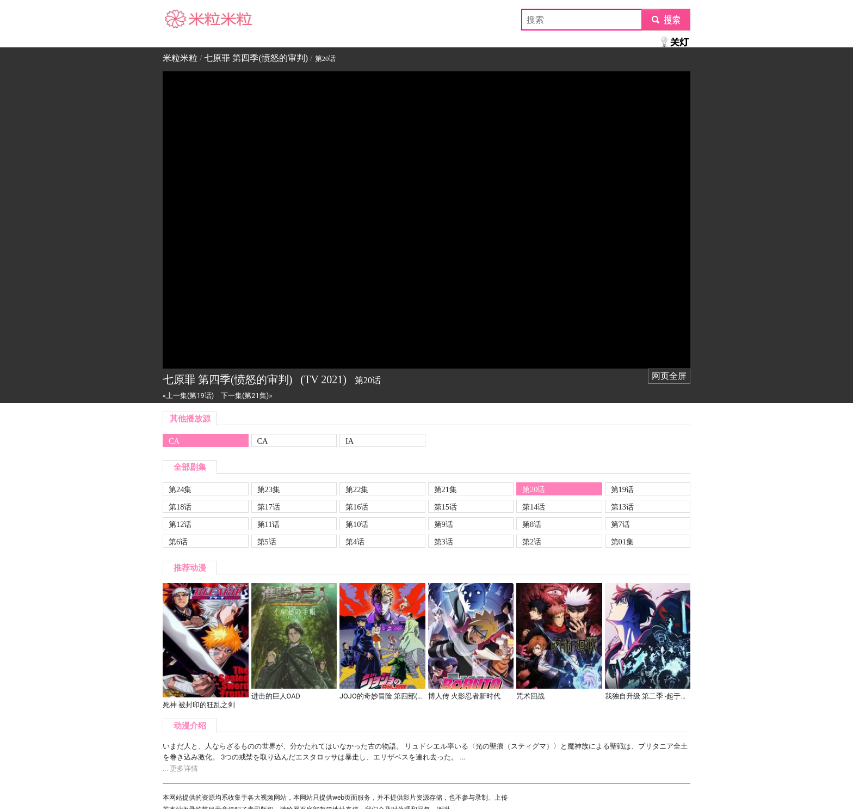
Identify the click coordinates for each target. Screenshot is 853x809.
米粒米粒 (180, 19)
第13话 (622, 506)
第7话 (620, 524)
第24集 (180, 489)
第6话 (178, 541)
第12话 (180, 524)
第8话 (531, 524)
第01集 (622, 541)
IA (349, 441)
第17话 (268, 506)
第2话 (531, 541)
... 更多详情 (180, 768)
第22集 (356, 489)
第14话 (533, 506)
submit (665, 19)
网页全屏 (669, 376)
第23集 (268, 489)
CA (174, 441)
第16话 (356, 506)
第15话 (445, 506)
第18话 (180, 506)
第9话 (443, 524)
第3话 (443, 541)
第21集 (445, 489)
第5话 (266, 541)
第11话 (268, 524)
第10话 (356, 524)
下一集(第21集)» (246, 395)
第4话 (354, 541)
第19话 (622, 489)
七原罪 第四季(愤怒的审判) (256, 58)
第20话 (533, 489)
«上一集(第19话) (188, 395)
